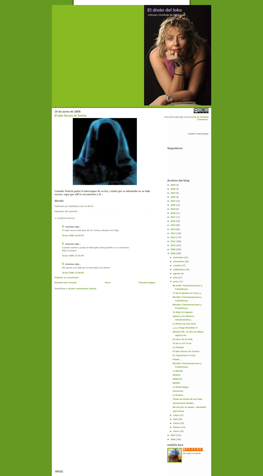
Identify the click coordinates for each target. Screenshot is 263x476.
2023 (173, 193)
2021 (173, 201)
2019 (173, 209)
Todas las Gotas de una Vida (187, 399)
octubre (177, 265)
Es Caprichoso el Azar (184, 355)
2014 (173, 229)
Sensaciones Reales (183, 403)
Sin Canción (71, 211)
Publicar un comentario (67, 277)
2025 (173, 185)
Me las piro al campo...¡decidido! (189, 407)
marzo (176, 423)
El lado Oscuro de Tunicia (70, 115)
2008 (173, 253)
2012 (173, 237)
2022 (173, 197)
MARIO (176, 383)
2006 (173, 439)
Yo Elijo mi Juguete (183, 312)
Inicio (108, 282)
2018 (173, 213)
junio (176, 281)
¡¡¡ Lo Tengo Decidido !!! (185, 327)
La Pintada (178, 347)
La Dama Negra (181, 387)
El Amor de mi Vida (182, 339)
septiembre (179, 269)
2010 (173, 245)
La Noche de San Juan (184, 323)
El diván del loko (164, 10)
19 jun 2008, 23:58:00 (73, 272)
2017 (173, 217)
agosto (177, 273)
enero (176, 431)
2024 (173, 189)
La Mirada (178, 371)
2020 (173, 205)
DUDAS (176, 375)
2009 (173, 249)
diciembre (178, 257)
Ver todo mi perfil (192, 453)
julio (175, 277)
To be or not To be (182, 343)
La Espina (178, 395)
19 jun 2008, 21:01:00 (73, 255)
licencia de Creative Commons (198, 118)
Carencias (178, 391)
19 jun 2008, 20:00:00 (73, 235)
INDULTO (177, 379)
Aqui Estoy (178, 411)
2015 (173, 225)
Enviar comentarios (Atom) (82, 288)
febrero (177, 427)
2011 (173, 241)
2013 (173, 233)
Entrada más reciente (66, 282)
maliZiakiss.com (194, 449)
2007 (173, 435)
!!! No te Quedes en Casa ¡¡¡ (187, 293)
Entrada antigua (147, 282)
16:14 (90, 206)
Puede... (177, 359)
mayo (176, 415)
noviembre (179, 261)
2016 (173, 221)
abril (175, 419)
